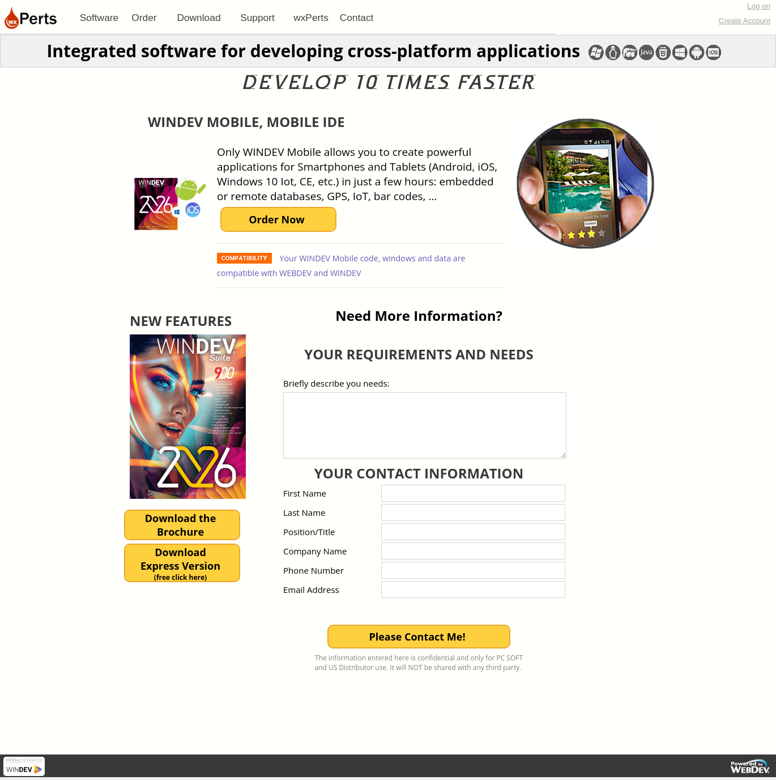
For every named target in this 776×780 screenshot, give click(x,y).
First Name (304, 493)
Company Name (315, 551)
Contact (357, 17)
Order (143, 17)
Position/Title (309, 531)
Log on (758, 6)
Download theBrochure (180, 525)
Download (198, 17)
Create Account (744, 20)
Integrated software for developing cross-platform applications (313, 50)
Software (99, 17)
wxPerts (311, 17)
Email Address (311, 589)
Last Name (304, 512)
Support (257, 17)
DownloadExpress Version (180, 563)
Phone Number (313, 570)
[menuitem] (99, 17)
